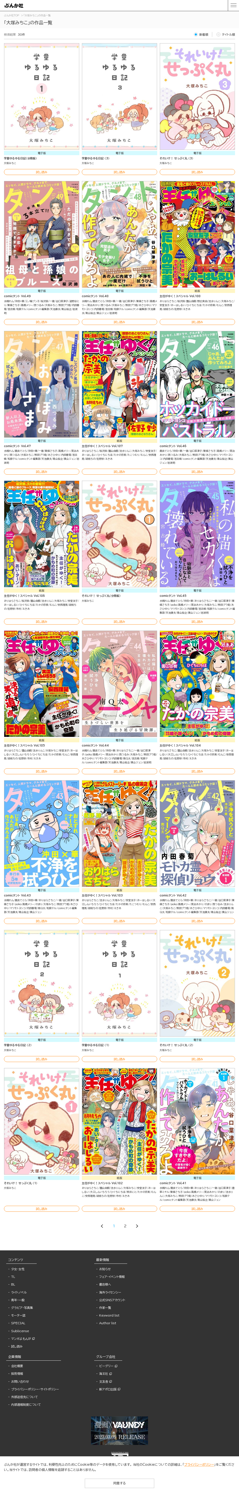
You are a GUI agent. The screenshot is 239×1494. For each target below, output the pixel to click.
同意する (119, 1483)
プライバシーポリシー (199, 1464)
